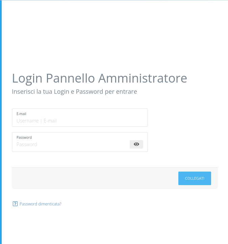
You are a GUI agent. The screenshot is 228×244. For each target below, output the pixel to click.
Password (24, 137)
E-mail (21, 113)
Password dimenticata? (36, 204)
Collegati (194, 178)
